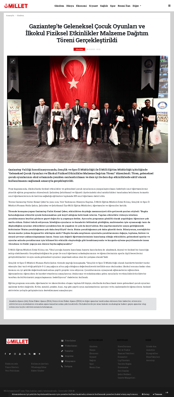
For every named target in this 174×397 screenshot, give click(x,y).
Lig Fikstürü (124, 360)
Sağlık (104, 5)
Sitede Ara (151, 346)
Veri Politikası (12, 370)
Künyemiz (68, 361)
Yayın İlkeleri (12, 367)
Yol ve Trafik (124, 350)
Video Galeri (69, 345)
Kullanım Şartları (40, 363)
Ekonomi (81, 5)
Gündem (59, 5)
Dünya (70, 5)
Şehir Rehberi (124, 374)
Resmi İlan (124, 5)
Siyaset (93, 5)
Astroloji (150, 360)
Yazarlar (67, 351)
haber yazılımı (82, 390)
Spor (113, 5)
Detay (146, 394)
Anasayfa (10, 15)
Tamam (157, 394)
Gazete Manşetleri (126, 377)
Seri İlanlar (123, 370)
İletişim (66, 366)
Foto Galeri (68, 340)
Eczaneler (122, 357)
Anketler (150, 350)
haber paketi (96, 390)
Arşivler (67, 356)
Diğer (136, 5)
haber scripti (109, 390)
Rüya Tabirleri (153, 357)
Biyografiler (152, 353)
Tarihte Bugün (125, 364)
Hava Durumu (124, 346)
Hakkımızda (11, 363)
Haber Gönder (37, 370)
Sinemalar (123, 367)
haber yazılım (122, 390)
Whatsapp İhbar (38, 367)
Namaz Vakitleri (126, 353)
